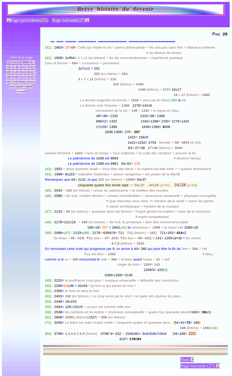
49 (30, 86)
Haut (187, 359)
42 (30, 81)
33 (26, 76)
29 (11, 76)
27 (34, 72)
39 (19, 81)
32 (23, 76)
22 (15, 72)
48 (26, 86)
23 (19, 72)
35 (34, 76)
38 (15, 81)
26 (30, 72)
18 (30, 67)
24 (23, 72)
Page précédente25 (27, 20)
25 (26, 72)
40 (23, 81)
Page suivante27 (70, 20)
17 (26, 67)
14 (15, 67)
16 (23, 67)
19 (34, 67)
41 (26, 81)
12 (7, 67)
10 (29, 62)
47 (23, 86)
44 (11, 86)
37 (11, 81)
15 (19, 67)
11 (33, 62)
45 (15, 86)
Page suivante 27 (200, 365)
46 (19, 86)
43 (34, 81)
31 (19, 76)
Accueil (21, 91)
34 (30, 76)
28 (7, 76)
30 (15, 76)
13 (11, 67)
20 (7, 72)
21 (11, 72)
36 (7, 81)
